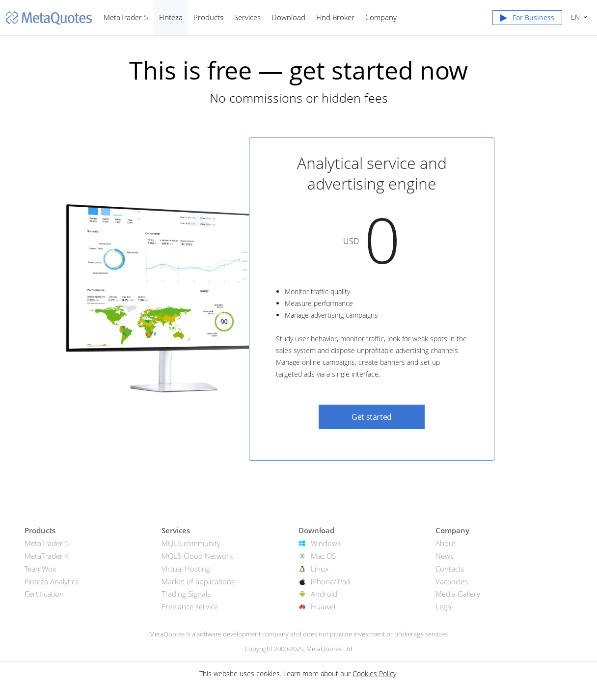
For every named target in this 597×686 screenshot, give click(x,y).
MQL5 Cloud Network (197, 556)
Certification (44, 594)
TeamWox (40, 569)
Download (288, 17)
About (445, 543)
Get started (372, 417)
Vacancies (451, 581)
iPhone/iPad (331, 581)
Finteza (171, 17)
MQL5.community (191, 543)
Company (381, 17)
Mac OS (323, 556)
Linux (319, 569)
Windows (326, 543)
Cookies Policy (374, 673)
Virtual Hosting (186, 569)
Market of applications (198, 581)
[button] (527, 19)
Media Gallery (457, 594)
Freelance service (190, 606)
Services (247, 17)
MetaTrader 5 (126, 17)
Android (324, 594)
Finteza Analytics (52, 581)
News (444, 556)
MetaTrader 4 (47, 556)
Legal (444, 606)
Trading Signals (186, 594)
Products (208, 17)
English (574, 17)
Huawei (323, 606)
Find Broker (335, 17)
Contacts (449, 569)
